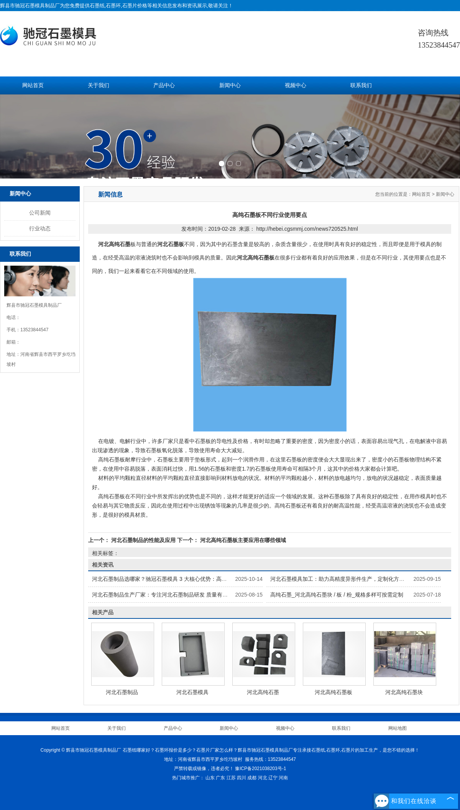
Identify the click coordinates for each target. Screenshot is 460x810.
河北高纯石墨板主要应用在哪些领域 (242, 540)
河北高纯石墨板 (333, 692)
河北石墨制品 (122, 692)
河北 (262, 777)
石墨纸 (97, 5)
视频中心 (295, 85)
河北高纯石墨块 (404, 692)
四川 (241, 777)
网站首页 (33, 85)
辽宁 (273, 777)
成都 (251, 777)
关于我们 (98, 85)
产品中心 (164, 85)
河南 (283, 777)
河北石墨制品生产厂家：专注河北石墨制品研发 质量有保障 (162, 595)
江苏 (231, 777)
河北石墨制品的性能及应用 (143, 540)
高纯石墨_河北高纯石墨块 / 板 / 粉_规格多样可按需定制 (336, 595)
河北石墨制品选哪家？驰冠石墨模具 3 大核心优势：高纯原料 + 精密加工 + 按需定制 (192, 579)
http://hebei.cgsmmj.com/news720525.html (307, 229)
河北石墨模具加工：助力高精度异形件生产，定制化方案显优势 (345, 579)
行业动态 (40, 228)
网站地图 (397, 728)
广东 (220, 777)
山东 (210, 777)
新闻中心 (230, 85)
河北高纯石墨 (263, 692)
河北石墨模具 (192, 692)
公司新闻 (40, 213)
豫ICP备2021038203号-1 (260, 768)
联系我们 (361, 85)
